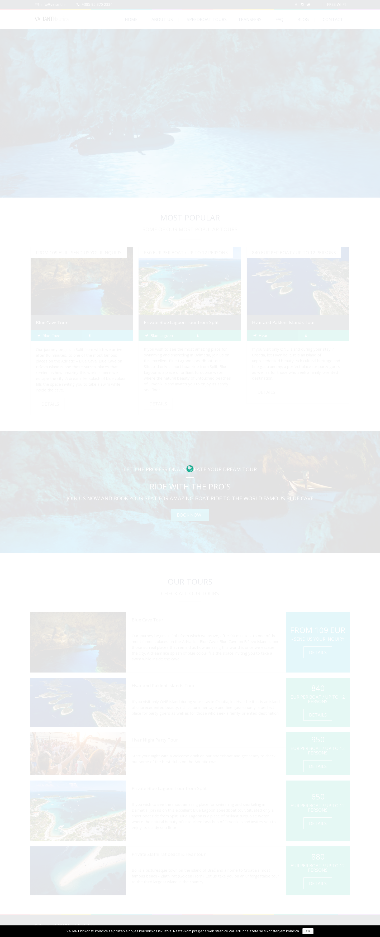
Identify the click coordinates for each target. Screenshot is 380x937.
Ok (308, 931)
